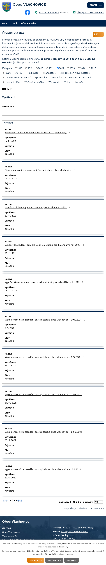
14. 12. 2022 (11, 290)
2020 (40, 68)
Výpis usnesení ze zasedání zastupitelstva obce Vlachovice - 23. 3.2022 (46, 432)
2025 (93, 68)
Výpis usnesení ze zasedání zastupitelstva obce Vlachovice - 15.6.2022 (45, 469)
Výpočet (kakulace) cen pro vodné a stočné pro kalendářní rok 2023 (44, 282)
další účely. (63, 547)
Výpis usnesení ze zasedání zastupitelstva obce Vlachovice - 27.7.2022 (45, 357)
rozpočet (57, 77)
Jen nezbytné (54, 560)
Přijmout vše (36, 560)
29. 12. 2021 (11, 253)
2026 (8, 73)
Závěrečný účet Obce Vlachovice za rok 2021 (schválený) (38, 132)
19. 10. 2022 (11, 178)
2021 (51, 68)
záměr (79, 82)
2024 (82, 68)
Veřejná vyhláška (34, 82)
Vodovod (54, 82)
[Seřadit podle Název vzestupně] (12, 87)
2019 (30, 68)
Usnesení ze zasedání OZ (81, 77)
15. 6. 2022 (10, 141)
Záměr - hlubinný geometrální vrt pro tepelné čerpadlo (38, 207)
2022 (61, 68)
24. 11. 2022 (11, 403)
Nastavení (71, 560)
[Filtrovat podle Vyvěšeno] (53, 103)
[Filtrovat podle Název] (53, 93)
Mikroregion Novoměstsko (75, 73)
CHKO (19, 73)
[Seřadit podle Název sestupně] (12, 88)
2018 (19, 68)
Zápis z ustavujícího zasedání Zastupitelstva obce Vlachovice (40, 170)
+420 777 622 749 (49, 12)
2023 (72, 68)
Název (6, 88)
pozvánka (41, 77)
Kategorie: (7, 68)
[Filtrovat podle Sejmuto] (53, 113)
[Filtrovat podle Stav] (53, 122)
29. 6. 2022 (10, 477)
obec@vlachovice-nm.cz (90, 12)
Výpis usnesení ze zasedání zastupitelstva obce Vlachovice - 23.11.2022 (45, 394)
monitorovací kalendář (18, 77)
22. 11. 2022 (10, 215)
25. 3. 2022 (10, 440)
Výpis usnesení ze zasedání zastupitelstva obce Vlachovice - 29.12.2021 (45, 319)
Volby (67, 82)
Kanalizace (50, 73)
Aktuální (9, 154)
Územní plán (13, 82)
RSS (98, 34)
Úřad (14, 23)
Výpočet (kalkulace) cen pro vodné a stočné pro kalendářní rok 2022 (45, 245)
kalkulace (33, 73)
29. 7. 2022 (10, 365)
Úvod (5, 23)
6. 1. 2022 (9, 328)
